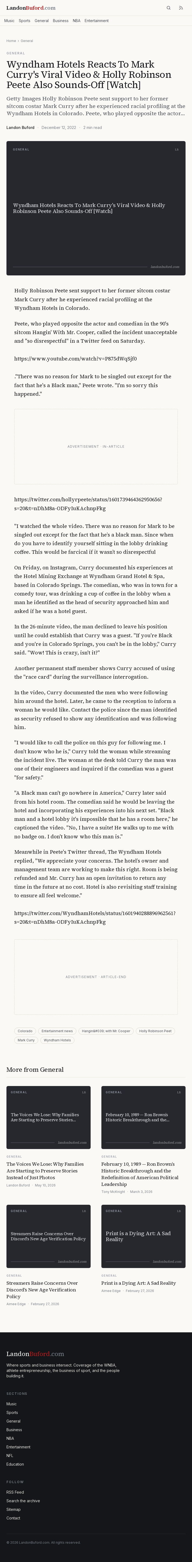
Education (15, 1464)
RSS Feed (15, 1492)
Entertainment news (57, 1031)
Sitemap (13, 1509)
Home (11, 41)
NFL (9, 1455)
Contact (13, 1518)
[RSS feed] (181, 7)
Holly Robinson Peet (155, 1031)
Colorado (25, 1031)
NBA (76, 20)
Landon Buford (20, 127)
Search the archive (23, 1500)
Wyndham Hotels (57, 1040)
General (42, 20)
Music (9, 20)
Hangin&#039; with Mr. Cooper (106, 1031)
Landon (35, 1353)
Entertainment (97, 20)
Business (61, 20)
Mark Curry (26, 1040)
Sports (24, 20)
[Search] (168, 7)
